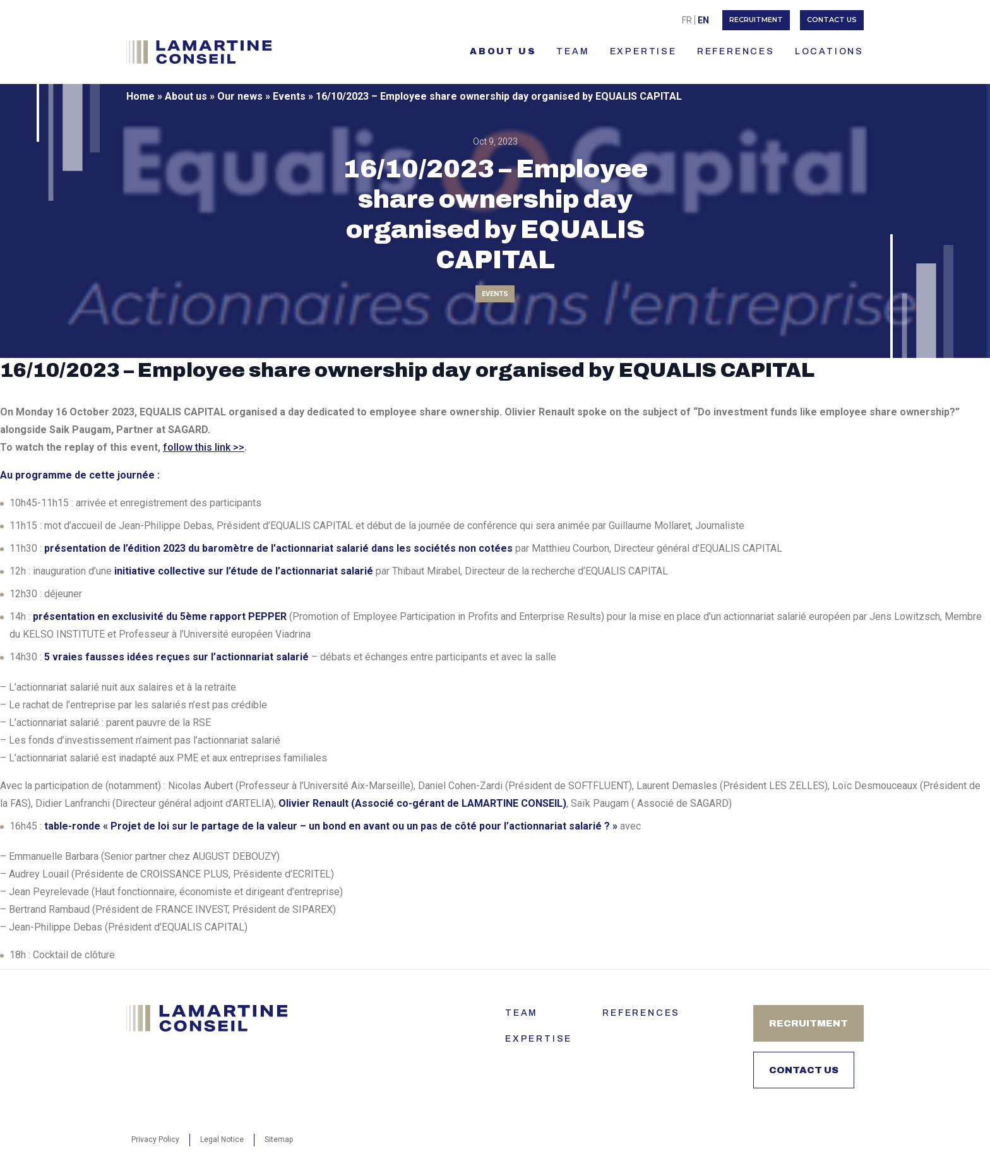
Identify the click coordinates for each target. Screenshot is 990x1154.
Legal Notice (222, 1139)
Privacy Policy (155, 1139)
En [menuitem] (703, 20)
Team (521, 1013)
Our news (240, 96)
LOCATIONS (829, 51)
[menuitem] (687, 20)
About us (503, 51)
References (736, 51)
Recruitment (756, 19)
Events (289, 96)
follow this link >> (203, 447)
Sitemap (279, 1139)
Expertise (643, 51)
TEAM (572, 51)
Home (140, 96)
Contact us (832, 19)
